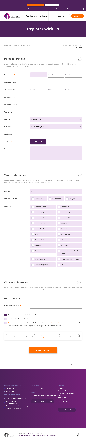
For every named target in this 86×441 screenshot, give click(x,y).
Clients (43, 16)
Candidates (31, 16)
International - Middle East (70, 251)
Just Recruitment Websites (47, 435)
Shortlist (49, 9)
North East (39, 229)
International (40, 259)
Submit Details (43, 350)
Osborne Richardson (32, 433)
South (37, 234)
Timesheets (10, 391)
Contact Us (47, 365)
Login (78, 16)
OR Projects (10, 389)
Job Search (40, 9)
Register (30, 9)
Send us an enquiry (43, 401)
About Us (69, 9)
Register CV (62, 16)
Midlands (64, 223)
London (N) (65, 207)
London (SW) (66, 218)
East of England (41, 265)
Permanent (56, 199)
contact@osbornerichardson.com (44, 396)
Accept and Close (36, 5)
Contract (38, 199)
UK (62, 265)
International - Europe (70, 259)
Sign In (79, 47)
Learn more (51, 5)
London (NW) (40, 223)
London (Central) (42, 207)
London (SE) (66, 212)
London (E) (39, 212)
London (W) (39, 218)
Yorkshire (39, 251)
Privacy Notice (63, 323)
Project (72, 199)
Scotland (64, 245)
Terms (54, 337)
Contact (78, 9)
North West (65, 229)
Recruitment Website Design (27, 435)
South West (39, 240)
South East (65, 234)
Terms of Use (50, 323)
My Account (59, 9)
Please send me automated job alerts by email (24, 315)
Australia (67, 410)
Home (15, 365)
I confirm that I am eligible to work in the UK (24, 319)
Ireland (38, 245)
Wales (63, 240)
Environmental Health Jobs (16, 398)
